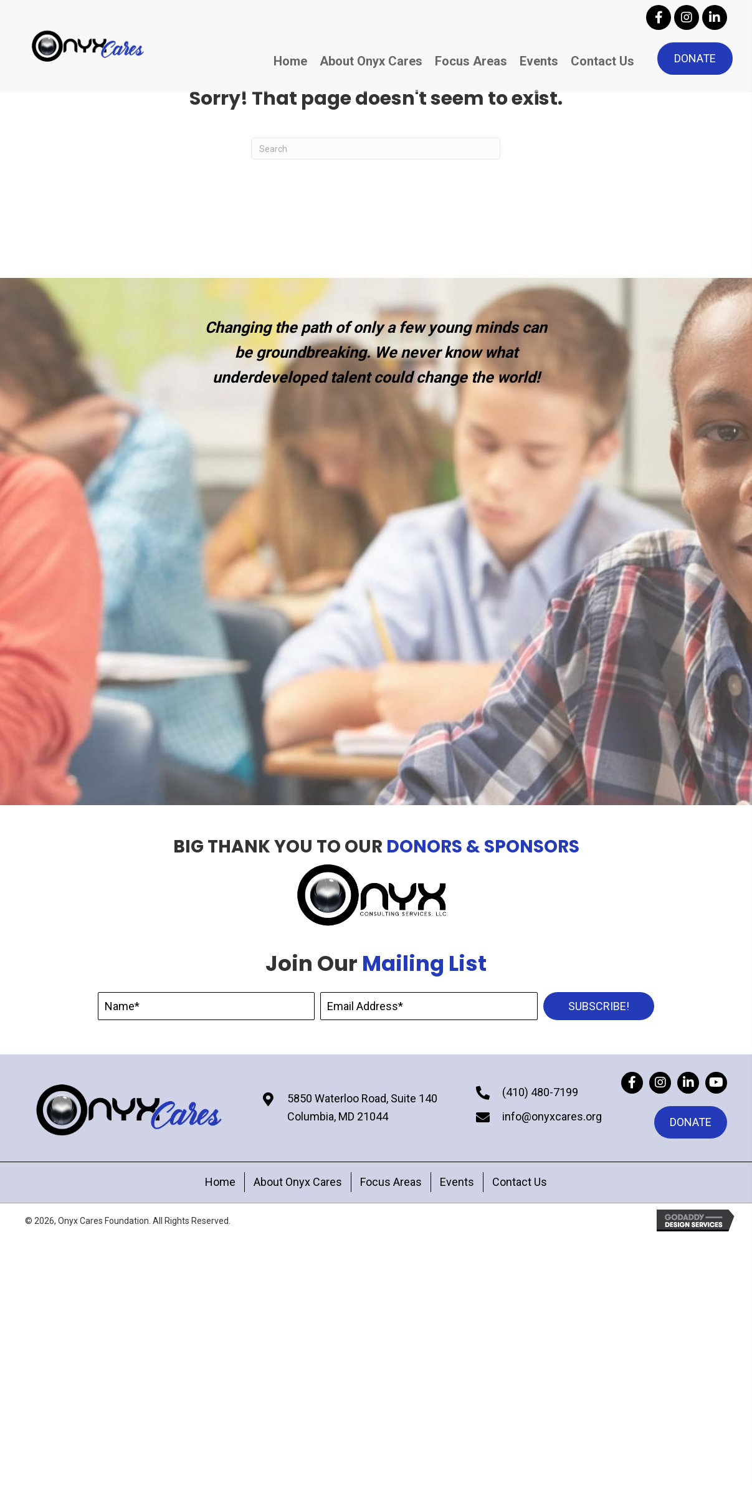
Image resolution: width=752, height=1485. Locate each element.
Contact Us (519, 1181)
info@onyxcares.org (552, 1116)
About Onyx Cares (298, 1181)
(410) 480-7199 (540, 1092)
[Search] (375, 149)
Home (220, 1181)
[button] (658, 17)
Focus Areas (391, 1181)
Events (457, 1181)
